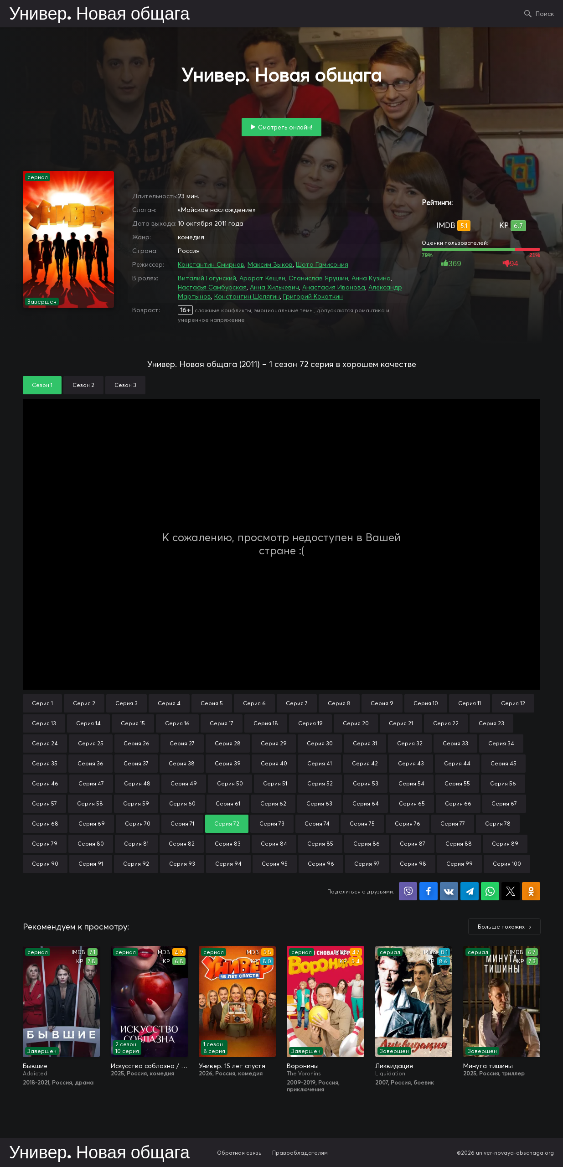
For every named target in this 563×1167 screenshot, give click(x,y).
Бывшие (35, 1066)
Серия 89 (505, 843)
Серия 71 (182, 823)
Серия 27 (182, 743)
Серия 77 (452, 823)
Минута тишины (488, 1066)
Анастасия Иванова (333, 287)
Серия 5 (212, 703)
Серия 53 (365, 783)
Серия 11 (469, 703)
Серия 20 (356, 723)
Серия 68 (45, 823)
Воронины (303, 1066)
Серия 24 (45, 743)
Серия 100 (507, 863)
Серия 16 (177, 723)
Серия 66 (458, 803)
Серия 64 (365, 803)
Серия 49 (183, 783)
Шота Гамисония (322, 264)
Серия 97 (367, 863)
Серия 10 (425, 703)
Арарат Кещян (262, 278)
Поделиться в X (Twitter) (510, 891)
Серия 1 (42, 703)
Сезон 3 (125, 385)
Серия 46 (45, 783)
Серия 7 (297, 703)
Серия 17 (221, 723)
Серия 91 (90, 863)
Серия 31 (365, 743)
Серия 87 (412, 843)
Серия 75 (362, 823)
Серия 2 (84, 703)
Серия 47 (91, 783)
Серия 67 (504, 803)
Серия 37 (136, 763)
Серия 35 (44, 763)
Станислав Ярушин (318, 278)
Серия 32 (410, 743)
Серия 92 (136, 863)
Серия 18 (265, 723)
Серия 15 (133, 723)
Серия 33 (455, 743)
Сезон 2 (83, 385)
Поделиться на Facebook (428, 891)
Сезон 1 (42, 385)
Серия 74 (317, 823)
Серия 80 (90, 843)
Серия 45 (504, 763)
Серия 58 (90, 803)
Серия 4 (169, 703)
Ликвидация (394, 1066)
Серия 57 (44, 803)
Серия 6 (254, 703)
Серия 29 (274, 743)
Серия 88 (458, 843)
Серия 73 (271, 823)
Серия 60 (182, 803)
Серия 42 (365, 763)
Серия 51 (275, 783)
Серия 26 (137, 743)
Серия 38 (182, 763)
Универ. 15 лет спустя (232, 1066)
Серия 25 (90, 743)
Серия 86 (366, 843)
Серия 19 (310, 723)
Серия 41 (319, 763)
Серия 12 (513, 703)
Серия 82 (182, 843)
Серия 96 (321, 863)
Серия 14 (88, 723)
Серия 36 (90, 763)
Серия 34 (501, 743)
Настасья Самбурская (212, 287)
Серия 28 (228, 743)
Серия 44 (457, 763)
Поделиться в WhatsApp (490, 891)
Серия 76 (407, 823)
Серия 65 (412, 803)
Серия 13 (44, 723)
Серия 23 (491, 723)
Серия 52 (320, 783)
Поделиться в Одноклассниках (531, 891)
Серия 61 (228, 803)
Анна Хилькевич (274, 287)
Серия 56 (503, 783)
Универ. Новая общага (99, 14)
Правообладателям (300, 1152)
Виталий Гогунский (207, 278)
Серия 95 (275, 863)
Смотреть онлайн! (285, 127)
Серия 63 (319, 803)
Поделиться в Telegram (469, 891)
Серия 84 (274, 843)
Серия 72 (226, 823)
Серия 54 (411, 783)
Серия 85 (320, 843)
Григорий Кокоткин (313, 296)
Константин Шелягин (247, 296)
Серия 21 (401, 723)
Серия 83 (228, 843)
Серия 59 (136, 803)
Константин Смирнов (211, 264)
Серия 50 (230, 783)
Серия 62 (273, 803)
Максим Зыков (270, 264)
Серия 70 (137, 823)
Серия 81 (136, 843)
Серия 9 (382, 703)
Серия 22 (446, 723)
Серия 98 (413, 863)
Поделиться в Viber (408, 891)
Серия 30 (320, 743)
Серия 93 (182, 863)
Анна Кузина (371, 278)
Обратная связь (239, 1152)
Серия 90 (45, 863)
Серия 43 (411, 763)
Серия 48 (137, 783)
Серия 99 (459, 863)
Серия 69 (91, 823)
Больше (501, 926)
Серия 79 (44, 843)
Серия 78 (498, 823)
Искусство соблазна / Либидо (149, 1066)
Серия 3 (126, 703)
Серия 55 (457, 783)
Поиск (545, 14)
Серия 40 (274, 763)
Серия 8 (339, 703)
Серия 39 (228, 763)
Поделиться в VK (449, 891)
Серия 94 (228, 863)
